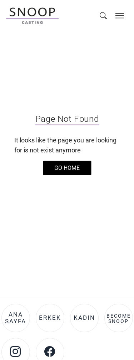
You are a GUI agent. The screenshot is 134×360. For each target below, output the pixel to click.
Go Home (67, 167)
